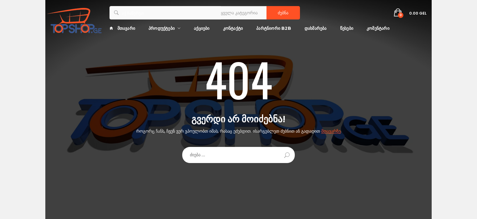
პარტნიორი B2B (273, 28)
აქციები (201, 28)
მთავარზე (331, 131)
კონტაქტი (233, 28)
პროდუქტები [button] (161, 28)
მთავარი (122, 28)
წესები (346, 28)
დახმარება (316, 28)
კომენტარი (378, 28)
